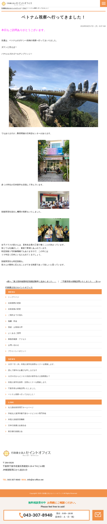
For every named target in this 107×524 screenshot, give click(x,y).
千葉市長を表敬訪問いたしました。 (22, 388)
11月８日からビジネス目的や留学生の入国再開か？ (29, 376)
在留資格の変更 (14, 309)
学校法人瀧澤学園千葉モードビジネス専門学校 (27, 413)
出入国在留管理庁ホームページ (20, 407)
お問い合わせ (13, 345)
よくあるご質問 (14, 333)
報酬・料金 (12, 321)
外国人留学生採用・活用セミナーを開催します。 (28, 382)
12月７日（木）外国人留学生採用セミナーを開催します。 (31, 364)
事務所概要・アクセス (17, 339)
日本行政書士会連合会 (17, 425)
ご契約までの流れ (15, 315)
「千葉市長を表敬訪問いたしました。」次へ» (80, 281)
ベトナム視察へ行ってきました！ (21, 394)
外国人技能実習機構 (16, 419)
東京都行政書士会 (15, 431)
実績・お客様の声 (15, 327)
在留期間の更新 (14, 303)
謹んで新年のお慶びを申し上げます (22, 370)
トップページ (13, 297)
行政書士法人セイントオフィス (19, 287)
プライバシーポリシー (17, 351)
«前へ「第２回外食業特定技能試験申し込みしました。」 (31, 281)
